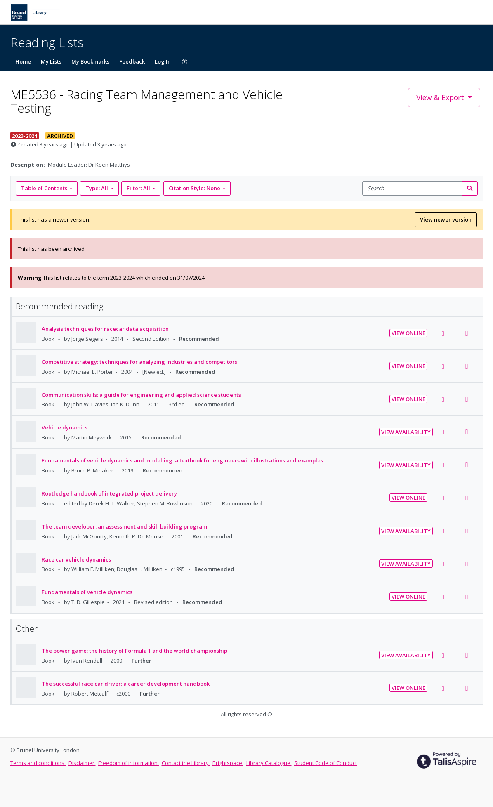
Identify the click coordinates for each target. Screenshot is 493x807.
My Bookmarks (90, 61)
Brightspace (227, 763)
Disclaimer (82, 763)
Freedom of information (128, 763)
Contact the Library (186, 763)
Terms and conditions (38, 763)
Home (23, 61)
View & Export (441, 97)
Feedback (132, 61)
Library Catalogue (269, 763)
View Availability (406, 432)
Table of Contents (44, 188)
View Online (408, 333)
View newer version (446, 219)
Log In (163, 61)
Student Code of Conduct (325, 763)
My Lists (51, 61)
